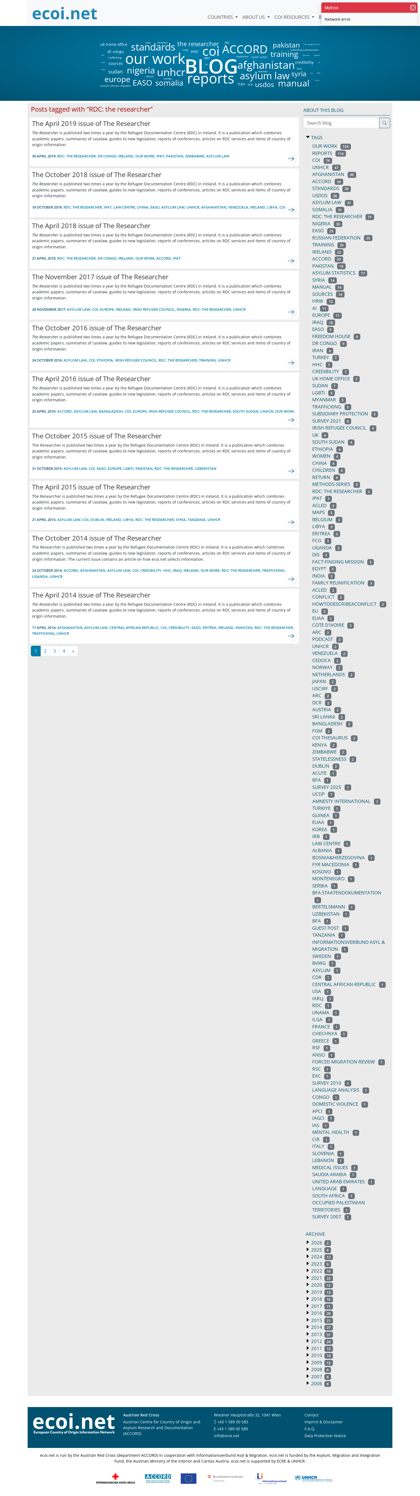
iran (241, 84)
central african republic (115, 85)
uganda (317, 55)
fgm (322, 731)
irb (321, 836)
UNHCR (193, 207)
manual (293, 83)
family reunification (343, 583)
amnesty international (346, 801)
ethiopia (306, 55)
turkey (168, 78)
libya (103, 62)
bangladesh (111, 411)
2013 (321, 1334)
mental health (335, 1132)
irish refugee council (311, 44)
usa (321, 991)
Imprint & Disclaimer (324, 1421)
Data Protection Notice (325, 1435)
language (329, 1188)
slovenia (328, 1153)
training (284, 54)
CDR (322, 977)
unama (325, 1012)
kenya (324, 745)
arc (321, 632)
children (162, 42)
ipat (160, 156)
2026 (320, 1242)
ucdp (323, 794)
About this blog (323, 110)
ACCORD (244, 49)
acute (324, 773)
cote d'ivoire (333, 625)
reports (210, 78)
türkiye (326, 808)
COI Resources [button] (292, 17)
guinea (325, 815)
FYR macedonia (335, 864)
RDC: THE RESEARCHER (76, 156)
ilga (322, 1019)
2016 (321, 1313)
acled (324, 590)
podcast (327, 639)
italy (323, 1146)
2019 (321, 1292)
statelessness (334, 759)
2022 (321, 1271)
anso (323, 1055)
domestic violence (340, 1104)
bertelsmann (333, 907)
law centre (124, 207)
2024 (321, 1256)
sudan (115, 71)
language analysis (340, 1090)
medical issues (335, 1167)
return (150, 76)
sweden (326, 956)
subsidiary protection (304, 49)
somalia (169, 82)
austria (326, 709)
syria (298, 73)
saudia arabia (334, 1174)
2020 (321, 1285)
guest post (330, 928)
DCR (250, 84)
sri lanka (328, 716)
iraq (185, 49)
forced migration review (348, 1061)
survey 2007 (331, 1216)
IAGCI (323, 1118)
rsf (321, 1047)
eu (320, 611)
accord (163, 258)
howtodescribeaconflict (349, 604)
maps (323, 512)
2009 (321, 1362)
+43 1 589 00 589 (232, 1428)
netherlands (333, 674)
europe (117, 79)
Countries (221, 17)
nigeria (141, 70)
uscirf (325, 688)
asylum (326, 970)
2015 (321, 1320)
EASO (142, 82)
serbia (325, 886)
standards (153, 47)
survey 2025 (331, 787)
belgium (327, 519)
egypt (324, 568)
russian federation (342, 238)
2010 (321, 1355)
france (326, 1026)
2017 (321, 1306)
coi (210, 50)
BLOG (211, 66)
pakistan (286, 44)
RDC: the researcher (212, 309)
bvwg (324, 963)
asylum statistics (339, 273)
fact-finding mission (343, 562)
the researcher (188, 44)
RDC (322, 1005)
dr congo (115, 52)
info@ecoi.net (226, 1435)
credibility (304, 62)
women (263, 71)
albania (327, 850)
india (103, 69)
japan (324, 681)
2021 (321, 1278)
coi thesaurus (335, 737)
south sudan (259, 57)
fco (311, 73)
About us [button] (254, 17)
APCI (322, 1111)
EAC (321, 1076)
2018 (321, 1299)
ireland (125, 156)
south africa (333, 1195)
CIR (321, 1139)
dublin (97, 519)
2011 (321, 1348)
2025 (320, 1250)
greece (325, 1040)
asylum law (265, 76)
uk (319, 62)
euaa (323, 822)
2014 (321, 1327)
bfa (321, 780)
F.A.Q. (310, 1428)
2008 (320, 1369)
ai (206, 64)
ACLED (324, 505)
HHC (195, 52)
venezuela (238, 207)
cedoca (326, 660)
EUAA (323, 618)
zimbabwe (194, 156)
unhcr (171, 72)
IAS (320, 1125)
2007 (320, 1376)
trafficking (114, 57)
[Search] (384, 123)
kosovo (326, 871)
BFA (318, 73)
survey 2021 (331, 421)
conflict (328, 597)
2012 (321, 1341)
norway (327, 667)
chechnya (329, 1033)
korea (324, 829)
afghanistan (266, 65)
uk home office (113, 44)
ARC (227, 42)
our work (155, 58)
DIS (103, 55)
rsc (321, 1069)
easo (154, 207)
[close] (413, 7)
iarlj (147, 42)
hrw (299, 68)
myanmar (242, 56)
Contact (312, 1415)
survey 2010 (331, 1083)
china (317, 80)
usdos (264, 84)
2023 (320, 1264)
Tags (316, 137)
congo (325, 1097)
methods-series (336, 484)
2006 (320, 1383)
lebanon (328, 1160)
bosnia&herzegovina (343, 857)
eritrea (209, 627)
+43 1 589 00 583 (232, 1421)
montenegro (333, 878)
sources (116, 63)
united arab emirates (343, 1181)
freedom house (336, 336)
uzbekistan (205, 468)
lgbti (207, 57)
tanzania (197, 519)
